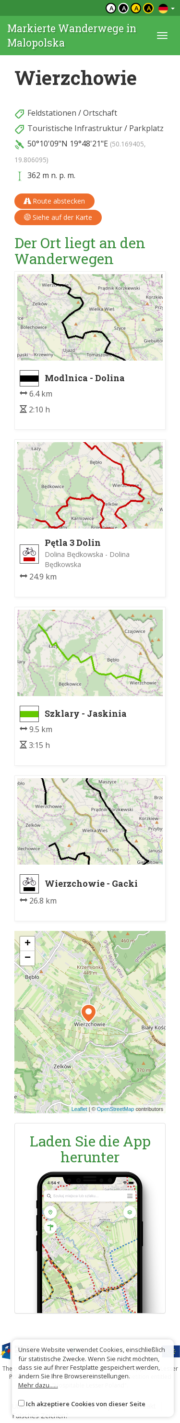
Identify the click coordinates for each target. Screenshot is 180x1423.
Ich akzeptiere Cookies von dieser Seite (85, 1403)
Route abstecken (54, 200)
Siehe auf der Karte (58, 217)
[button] (88, 1013)
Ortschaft (100, 113)
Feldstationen (51, 113)
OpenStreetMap (115, 1109)
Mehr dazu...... (38, 1385)
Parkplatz (146, 128)
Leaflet (79, 1109)
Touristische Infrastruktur (74, 128)
